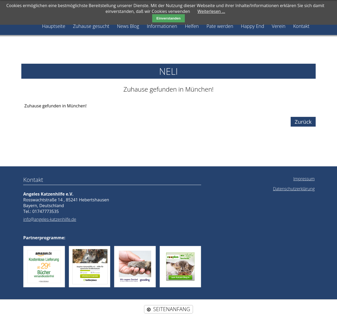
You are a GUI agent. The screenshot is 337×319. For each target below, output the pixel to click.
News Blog (128, 26)
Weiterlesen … (211, 11)
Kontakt (301, 26)
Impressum (304, 179)
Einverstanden (168, 18)
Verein (278, 26)
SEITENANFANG (171, 309)
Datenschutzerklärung (294, 189)
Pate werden (219, 26)
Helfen (192, 26)
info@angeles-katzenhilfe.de (49, 219)
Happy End (252, 26)
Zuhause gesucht (91, 26)
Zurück (303, 121)
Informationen (162, 26)
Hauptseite (53, 26)
